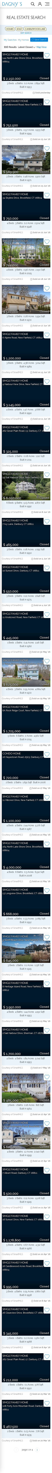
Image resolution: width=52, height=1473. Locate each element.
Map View (41, 47)
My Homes (23, 40)
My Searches (10, 40)
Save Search (41, 39)
